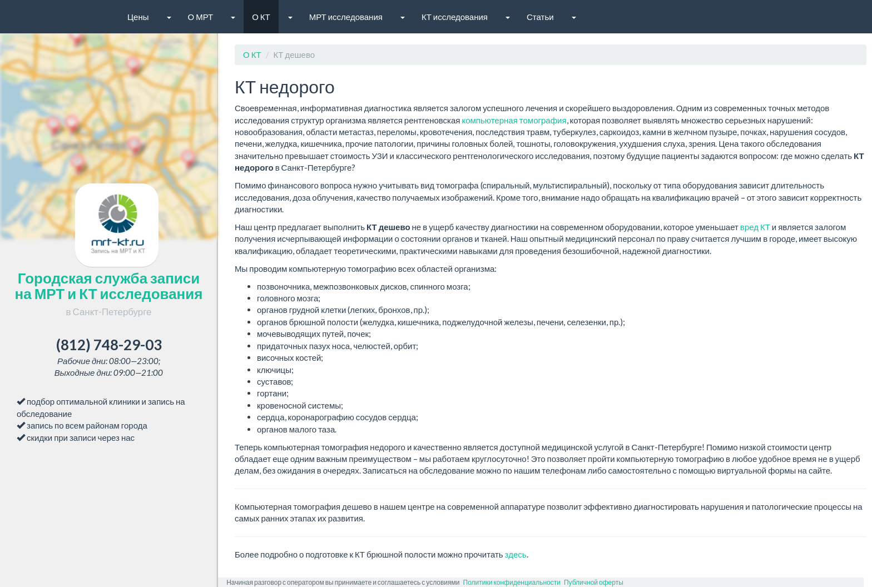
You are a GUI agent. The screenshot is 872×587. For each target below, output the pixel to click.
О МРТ (201, 17)
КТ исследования (455, 17)
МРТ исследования (346, 17)
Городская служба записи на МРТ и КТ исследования (109, 293)
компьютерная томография (514, 120)
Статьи (540, 17)
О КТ (261, 17)
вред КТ (755, 227)
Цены (138, 17)
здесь (516, 554)
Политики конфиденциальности (512, 582)
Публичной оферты (593, 582)
